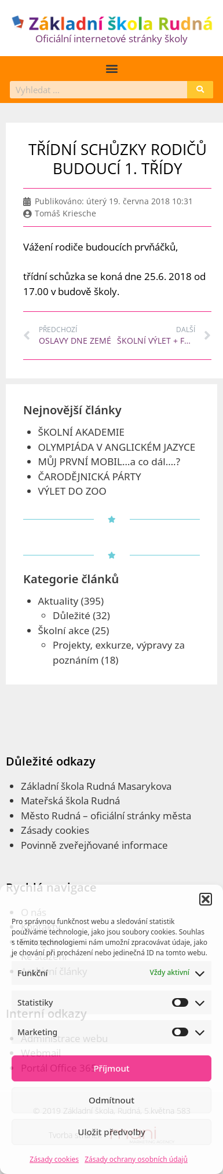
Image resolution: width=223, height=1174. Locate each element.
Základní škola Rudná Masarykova (96, 786)
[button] (205, 899)
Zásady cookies (54, 1159)
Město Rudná (51, 815)
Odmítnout (111, 1100)
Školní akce (64, 630)
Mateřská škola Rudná (70, 800)
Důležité (71, 615)
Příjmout (111, 1068)
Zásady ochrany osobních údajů (136, 1159)
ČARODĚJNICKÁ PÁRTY (89, 476)
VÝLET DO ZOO (72, 491)
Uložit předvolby (111, 1132)
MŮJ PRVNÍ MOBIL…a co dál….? (109, 461)
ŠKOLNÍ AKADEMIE (81, 432)
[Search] (200, 89)
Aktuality (58, 601)
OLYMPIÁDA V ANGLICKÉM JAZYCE (117, 447)
